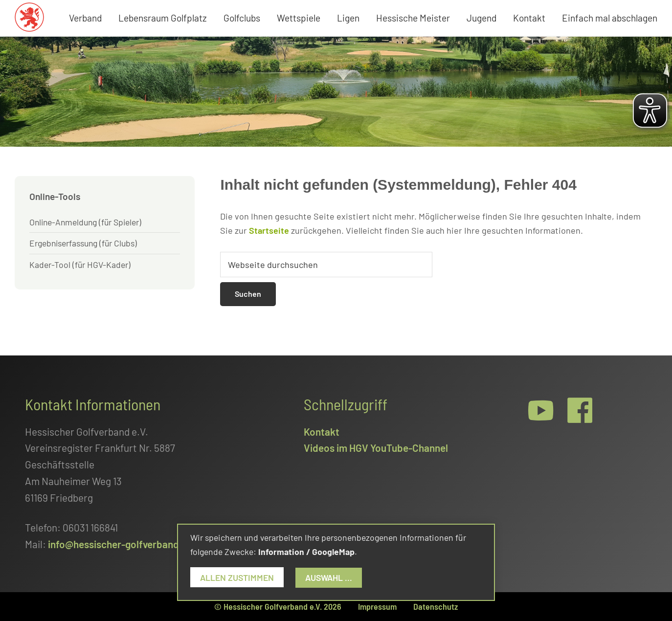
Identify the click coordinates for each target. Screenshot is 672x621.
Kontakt (321, 431)
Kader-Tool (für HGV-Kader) (80, 264)
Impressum (377, 606)
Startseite (269, 230)
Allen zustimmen (237, 577)
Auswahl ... (328, 577)
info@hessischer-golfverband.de (120, 544)
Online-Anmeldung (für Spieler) (85, 222)
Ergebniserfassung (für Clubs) (83, 243)
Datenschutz (435, 606)
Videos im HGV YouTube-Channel (376, 448)
